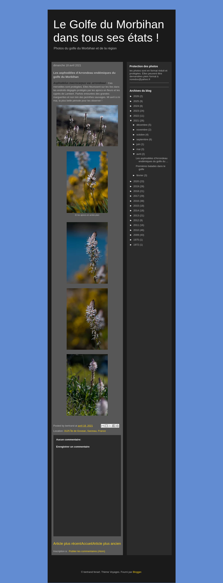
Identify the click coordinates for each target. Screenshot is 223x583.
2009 (136, 234)
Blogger (137, 572)
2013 (136, 215)
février (140, 175)
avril (139, 154)
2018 (136, 191)
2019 (136, 186)
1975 (136, 239)
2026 (136, 96)
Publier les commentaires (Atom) (87, 551)
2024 (136, 106)
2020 (136, 181)
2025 (136, 101)
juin (138, 144)
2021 (136, 120)
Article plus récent (67, 544)
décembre (142, 124)
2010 (136, 230)
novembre (142, 129)
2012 (136, 220)
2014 (136, 210)
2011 (136, 225)
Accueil (87, 544)
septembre (142, 139)
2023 (136, 110)
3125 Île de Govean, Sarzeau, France (85, 430)
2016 (136, 200)
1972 (136, 244)
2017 (136, 195)
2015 (136, 205)
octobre (140, 134)
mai (138, 149)
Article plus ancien (107, 544)
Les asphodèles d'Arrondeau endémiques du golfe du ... (152, 160)
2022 (136, 115)
